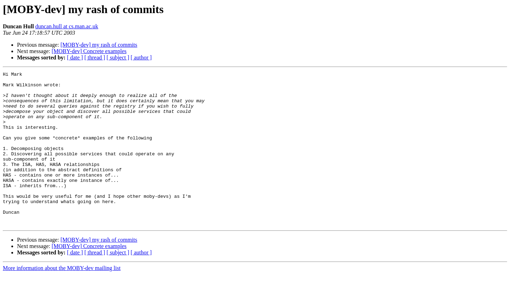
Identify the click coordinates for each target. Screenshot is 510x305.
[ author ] (141, 57)
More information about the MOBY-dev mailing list (61, 299)
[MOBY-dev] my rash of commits (99, 45)
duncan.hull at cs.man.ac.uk (66, 26)
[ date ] (75, 57)
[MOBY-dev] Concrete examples (89, 51)
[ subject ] (118, 57)
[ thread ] (94, 57)
